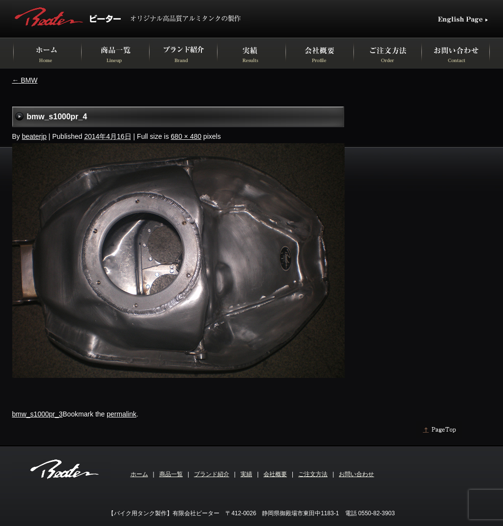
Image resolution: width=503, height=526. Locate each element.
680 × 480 (186, 136)
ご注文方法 (313, 474)
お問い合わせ (356, 474)
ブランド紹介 (211, 474)
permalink (121, 414)
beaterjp (34, 136)
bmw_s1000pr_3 (37, 414)
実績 (246, 474)
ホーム (139, 474)
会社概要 (275, 474)
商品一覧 (171, 474)
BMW (25, 80)
